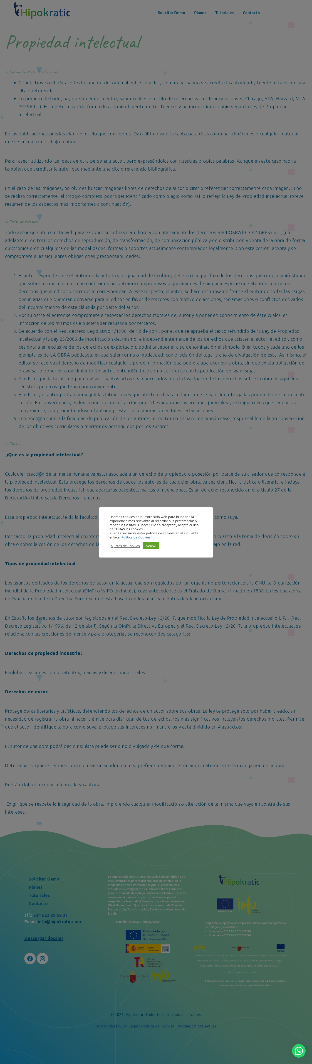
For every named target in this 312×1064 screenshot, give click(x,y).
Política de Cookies (135, 537)
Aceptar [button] (151, 545)
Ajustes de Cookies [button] (125, 546)
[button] (299, 1051)
